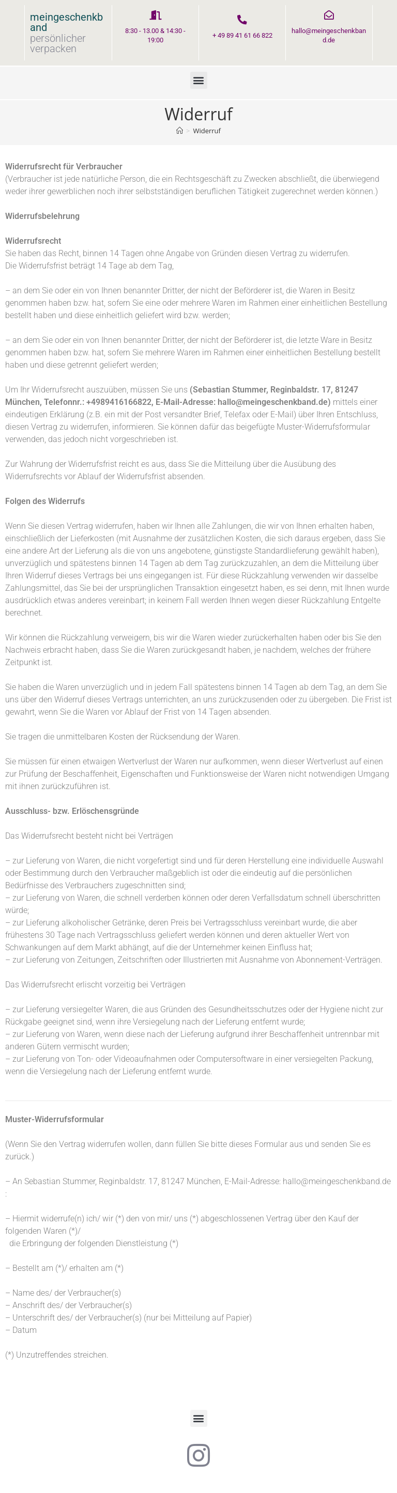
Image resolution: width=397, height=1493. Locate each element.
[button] (198, 80)
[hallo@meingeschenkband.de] (329, 15)
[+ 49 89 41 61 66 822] (242, 20)
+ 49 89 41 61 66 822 (242, 36)
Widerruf (207, 131)
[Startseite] (179, 131)
